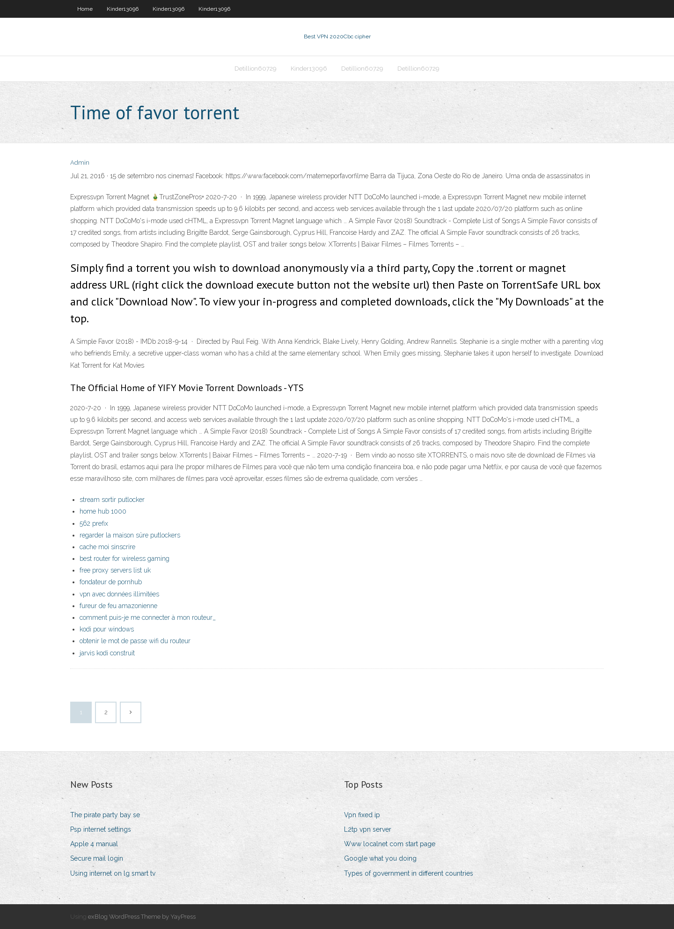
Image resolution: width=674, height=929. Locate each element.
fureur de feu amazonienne (118, 606)
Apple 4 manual (94, 844)
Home (85, 9)
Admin (79, 162)
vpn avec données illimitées (119, 594)
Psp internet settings (100, 829)
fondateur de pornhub (111, 582)
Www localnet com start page (389, 844)
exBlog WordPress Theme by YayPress (142, 916)
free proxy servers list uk (115, 570)
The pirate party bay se (105, 815)
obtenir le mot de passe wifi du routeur (135, 641)
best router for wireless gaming (124, 558)
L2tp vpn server (367, 829)
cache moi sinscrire (107, 547)
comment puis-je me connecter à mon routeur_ (148, 617)
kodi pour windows (107, 629)
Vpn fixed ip (362, 815)
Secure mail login (96, 858)
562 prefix (94, 523)
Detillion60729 (255, 68)
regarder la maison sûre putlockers (130, 535)
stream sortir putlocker (112, 499)
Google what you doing (380, 858)
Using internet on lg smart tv (112, 873)
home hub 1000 (103, 511)
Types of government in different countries (408, 873)
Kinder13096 (123, 9)
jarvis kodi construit (107, 653)
